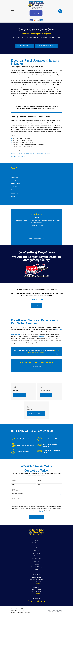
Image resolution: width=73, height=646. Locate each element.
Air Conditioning (36, 558)
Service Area (36, 553)
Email (39, 484)
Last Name (40, 480)
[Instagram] (38, 601)
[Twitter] (35, 601)
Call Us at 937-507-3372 (46, 46)
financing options (15, 334)
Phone (13, 484)
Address (13, 489)
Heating (36, 561)
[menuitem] (36, 174)
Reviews (36, 556)
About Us (36, 550)
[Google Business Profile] (41, 601)
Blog (36, 569)
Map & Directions (36, 583)
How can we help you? (17, 498)
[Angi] (45, 601)
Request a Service (24, 46)
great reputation (42, 336)
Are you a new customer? (17, 493)
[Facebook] (28, 601)
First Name (14, 480)
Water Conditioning (36, 567)
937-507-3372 (36, 542)
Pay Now (36, 13)
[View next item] (39, 232)
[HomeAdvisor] (31, 601)
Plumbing (36, 564)
